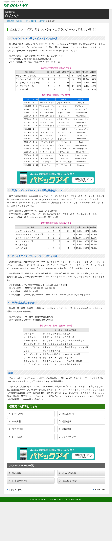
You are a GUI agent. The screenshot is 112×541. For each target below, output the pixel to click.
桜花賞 (42, 21)
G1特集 (33, 21)
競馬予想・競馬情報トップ (17, 21)
